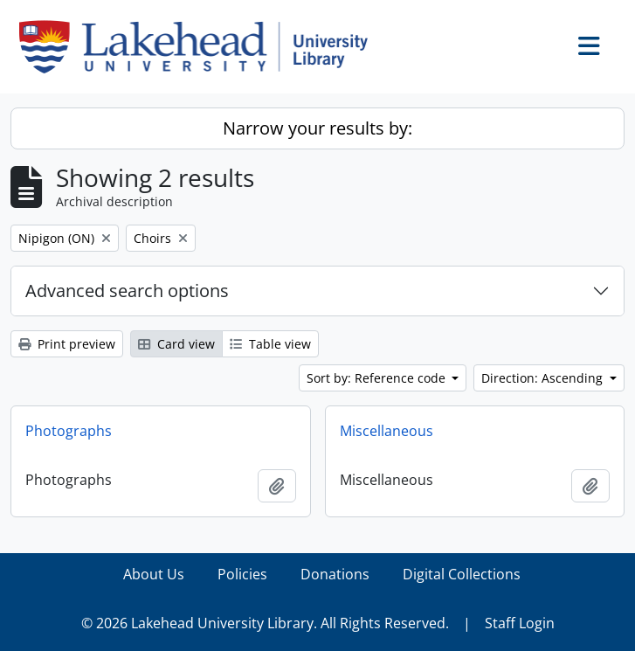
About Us (153, 574)
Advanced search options (127, 290)
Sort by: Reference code (378, 378)
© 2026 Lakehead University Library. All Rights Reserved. (265, 623)
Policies (242, 574)
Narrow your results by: (317, 128)
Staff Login (520, 623)
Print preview (66, 344)
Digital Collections (462, 574)
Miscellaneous (386, 430)
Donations (334, 574)
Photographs (68, 430)
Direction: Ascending (543, 378)
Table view (270, 344)
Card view (176, 344)
